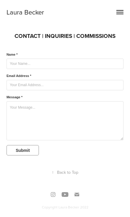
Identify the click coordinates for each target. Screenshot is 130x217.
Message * (15, 97)
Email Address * (19, 76)
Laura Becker (25, 12)
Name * (12, 54)
